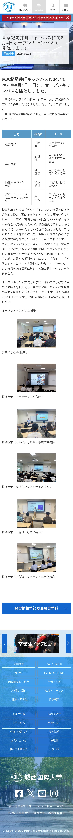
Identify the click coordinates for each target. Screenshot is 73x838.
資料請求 (54, 731)
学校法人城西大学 (19, 812)
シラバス (54, 749)
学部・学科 (54, 681)
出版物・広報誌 (19, 699)
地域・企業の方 (19, 731)
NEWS (19, 673)
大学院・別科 (18, 690)
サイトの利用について (49, 806)
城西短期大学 (56, 812)
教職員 (54, 740)
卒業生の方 (54, 722)
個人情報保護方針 (20, 806)
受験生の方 (18, 714)
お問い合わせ (25, 10)
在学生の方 (18, 722)
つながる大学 (54, 664)
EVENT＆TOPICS (54, 673)
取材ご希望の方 (19, 749)
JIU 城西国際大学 (9, 7)
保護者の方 (54, 714)
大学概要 (19, 664)
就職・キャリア (54, 690)
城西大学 (39, 812)
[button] (4, 643)
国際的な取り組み (18, 681)
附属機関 (54, 699)
